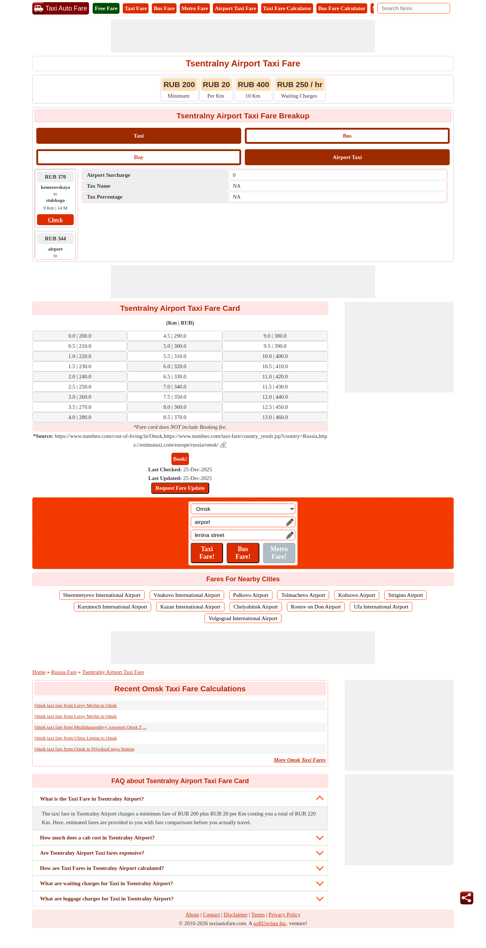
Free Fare (106, 8)
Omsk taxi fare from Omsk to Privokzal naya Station (84, 749)
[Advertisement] (243, 36)
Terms (258, 915)
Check (55, 220)
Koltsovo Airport (356, 595)
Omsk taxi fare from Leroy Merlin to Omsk (76, 705)
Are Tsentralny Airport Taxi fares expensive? (92, 853)
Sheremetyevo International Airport (102, 595)
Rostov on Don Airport (316, 607)
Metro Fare (195, 8)
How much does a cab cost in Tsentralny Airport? (97, 838)
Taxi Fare (136, 8)
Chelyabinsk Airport (256, 607)
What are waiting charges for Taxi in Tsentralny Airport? (106, 883)
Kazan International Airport (190, 607)
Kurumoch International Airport (112, 607)
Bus (347, 136)
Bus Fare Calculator (341, 8)
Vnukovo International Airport (187, 595)
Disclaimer (236, 915)
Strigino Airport (405, 595)
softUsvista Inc (270, 923)
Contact (211, 915)
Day (138, 157)
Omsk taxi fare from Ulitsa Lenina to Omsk (76, 738)
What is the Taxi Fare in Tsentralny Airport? (92, 799)
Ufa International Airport (381, 607)
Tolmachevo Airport (303, 595)
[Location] (243, 509)
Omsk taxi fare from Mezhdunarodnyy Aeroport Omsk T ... (90, 727)
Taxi (139, 136)
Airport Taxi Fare (235, 8)
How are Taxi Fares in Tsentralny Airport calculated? (102, 868)
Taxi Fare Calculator (287, 8)
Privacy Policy (285, 915)
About (192, 915)
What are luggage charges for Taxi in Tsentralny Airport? (107, 899)
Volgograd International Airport (243, 618)
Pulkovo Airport (250, 595)
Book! (180, 459)
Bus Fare (164, 8)
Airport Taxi (347, 157)
